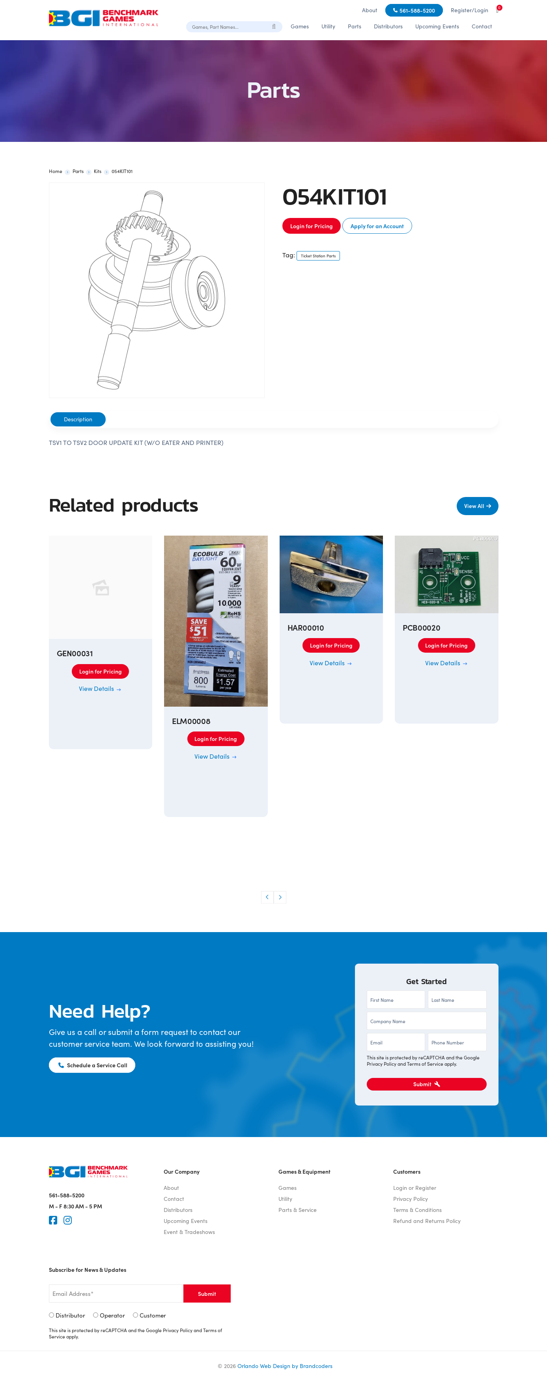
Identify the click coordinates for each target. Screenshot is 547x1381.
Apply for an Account (377, 226)
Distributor (70, 1315)
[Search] (274, 26)
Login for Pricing (311, 226)
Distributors (388, 26)
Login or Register (414, 1187)
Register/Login (469, 10)
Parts (354, 26)
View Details (100, 688)
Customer (153, 1315)
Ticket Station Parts (318, 256)
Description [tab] (78, 419)
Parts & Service (297, 1209)
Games (300, 26)
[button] (267, 897)
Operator (112, 1315)
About (369, 10)
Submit (426, 1084)
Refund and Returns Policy (427, 1221)
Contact (482, 26)
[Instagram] (67, 1220)
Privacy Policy (381, 1064)
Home (55, 171)
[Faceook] (53, 1220)
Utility (328, 26)
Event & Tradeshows (189, 1232)
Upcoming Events (437, 26)
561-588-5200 (417, 10)
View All (474, 506)
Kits (97, 171)
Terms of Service (425, 1064)
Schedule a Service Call (93, 1065)
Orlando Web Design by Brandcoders (284, 1366)
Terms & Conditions (417, 1209)
